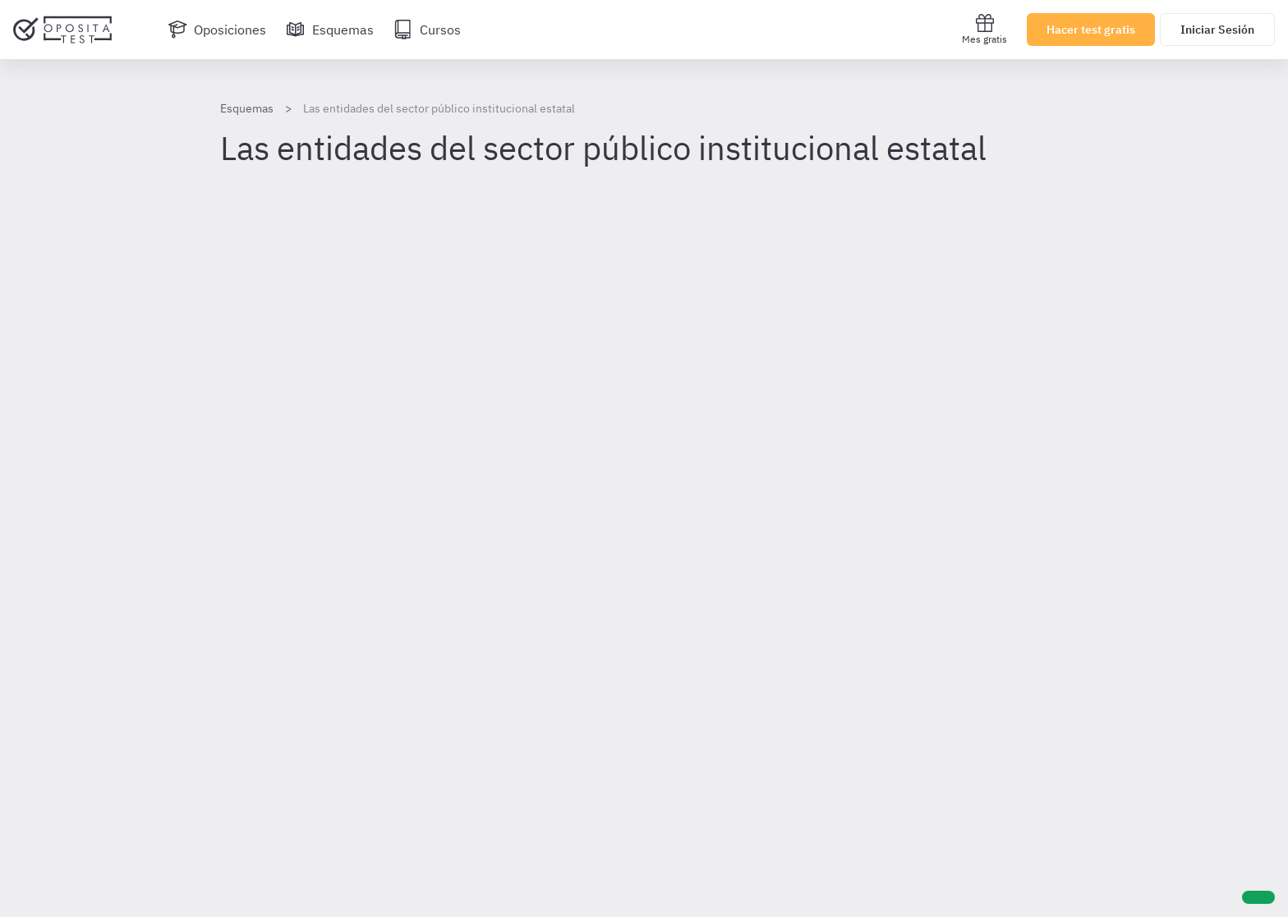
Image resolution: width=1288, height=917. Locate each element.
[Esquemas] (330, 29)
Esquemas (247, 108)
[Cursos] (427, 29)
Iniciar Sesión (1217, 29)
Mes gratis (984, 29)
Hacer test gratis (1090, 29)
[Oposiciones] (217, 29)
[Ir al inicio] (62, 29)
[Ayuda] (1258, 897)
